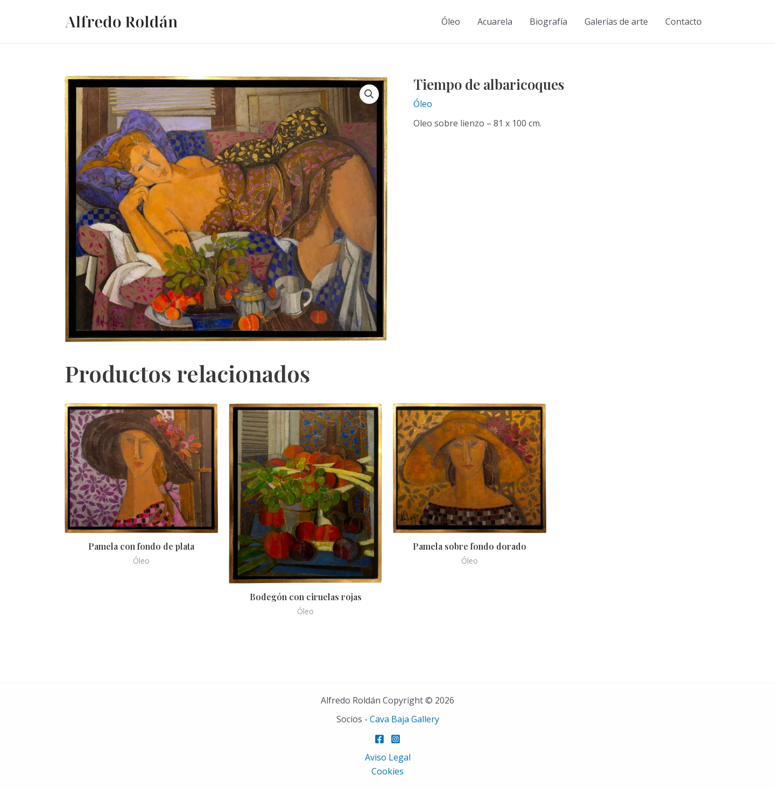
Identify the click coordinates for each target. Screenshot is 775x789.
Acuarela (494, 21)
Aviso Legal (388, 757)
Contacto (683, 21)
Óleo (450, 21)
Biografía (548, 21)
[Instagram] (395, 739)
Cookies (387, 771)
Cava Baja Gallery (404, 719)
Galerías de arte (616, 21)
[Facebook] (379, 739)
